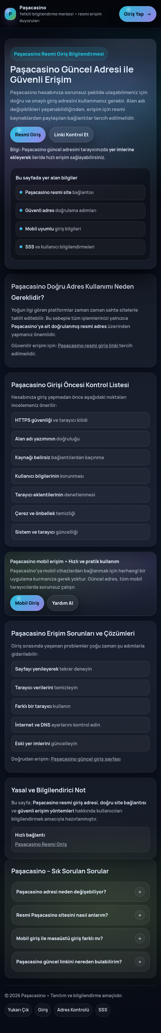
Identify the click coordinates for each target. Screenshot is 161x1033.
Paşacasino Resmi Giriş (41, 844)
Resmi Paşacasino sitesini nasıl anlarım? (80, 915)
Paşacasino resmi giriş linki (88, 345)
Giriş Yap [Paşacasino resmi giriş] (137, 14)
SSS (103, 1010)
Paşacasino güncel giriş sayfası (86, 759)
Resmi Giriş (28, 134)
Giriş (43, 1010)
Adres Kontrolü (73, 1010)
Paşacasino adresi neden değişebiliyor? (80, 892)
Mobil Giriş (27, 603)
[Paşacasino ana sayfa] (60, 13)
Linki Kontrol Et (71, 134)
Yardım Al (62, 603)
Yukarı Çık (18, 1010)
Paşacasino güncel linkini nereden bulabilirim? (80, 962)
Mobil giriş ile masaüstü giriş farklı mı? (80, 938)
